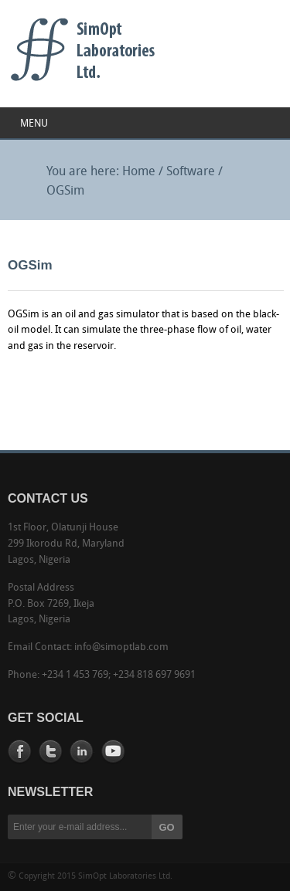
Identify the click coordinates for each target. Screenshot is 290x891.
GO (167, 827)
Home (138, 172)
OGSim (65, 191)
